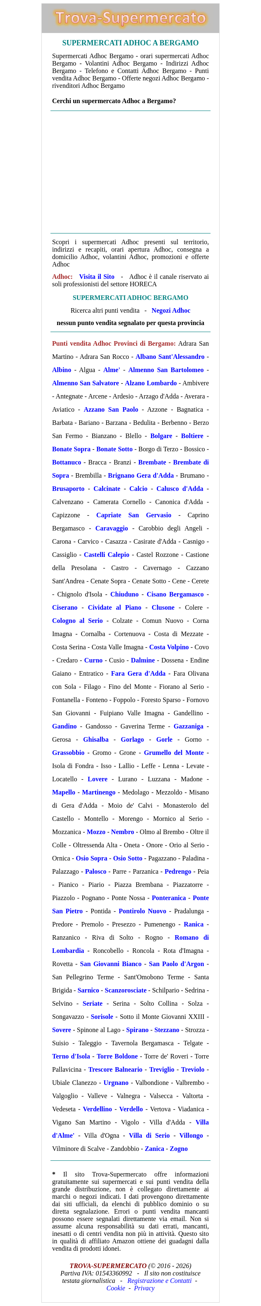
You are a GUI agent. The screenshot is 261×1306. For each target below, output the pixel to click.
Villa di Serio (149, 1135)
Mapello (63, 792)
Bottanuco (66, 462)
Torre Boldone (117, 1056)
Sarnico (88, 990)
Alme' (111, 369)
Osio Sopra (91, 858)
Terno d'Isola (71, 1056)
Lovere (98, 779)
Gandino (64, 726)
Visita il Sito (96, 276)
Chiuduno (124, 594)
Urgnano (115, 1082)
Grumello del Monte (174, 752)
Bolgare (161, 435)
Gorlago (132, 739)
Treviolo (192, 1069)
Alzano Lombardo (151, 383)
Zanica (154, 1148)
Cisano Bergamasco (175, 594)
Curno (93, 660)
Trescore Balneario (115, 1069)
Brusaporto (68, 488)
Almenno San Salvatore (85, 383)
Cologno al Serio (77, 620)
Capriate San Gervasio (133, 515)
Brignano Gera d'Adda (141, 475)
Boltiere (192, 435)
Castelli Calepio (106, 554)
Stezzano (166, 1029)
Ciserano (64, 607)
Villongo (191, 1135)
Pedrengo (178, 871)
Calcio (138, 488)
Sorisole (102, 1016)
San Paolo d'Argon (176, 963)
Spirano (137, 1029)
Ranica (194, 924)
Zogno (179, 1148)
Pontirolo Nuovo (142, 911)
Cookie (115, 1288)
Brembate (152, 462)
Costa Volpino (169, 647)
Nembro (122, 831)
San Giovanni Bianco (111, 963)
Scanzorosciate (125, 990)
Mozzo (96, 831)
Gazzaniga (189, 726)
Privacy (144, 1288)
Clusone (163, 607)
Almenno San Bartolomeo (166, 369)
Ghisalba (95, 739)
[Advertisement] (130, 172)
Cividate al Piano (114, 607)
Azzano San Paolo (111, 409)
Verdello (131, 1109)
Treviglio (162, 1069)
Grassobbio (68, 752)
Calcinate (106, 488)
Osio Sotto (127, 858)
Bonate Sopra (71, 449)
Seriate (93, 1003)
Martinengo (98, 792)
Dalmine (143, 660)
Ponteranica (169, 897)
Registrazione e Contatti (159, 1280)
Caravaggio (111, 528)
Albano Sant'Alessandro (170, 356)
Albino (61, 369)
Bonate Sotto (114, 449)
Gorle (164, 739)
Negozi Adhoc (171, 310)
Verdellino (97, 1109)
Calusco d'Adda (179, 488)
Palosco (96, 871)
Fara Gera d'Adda (138, 673)
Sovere (61, 1029)
